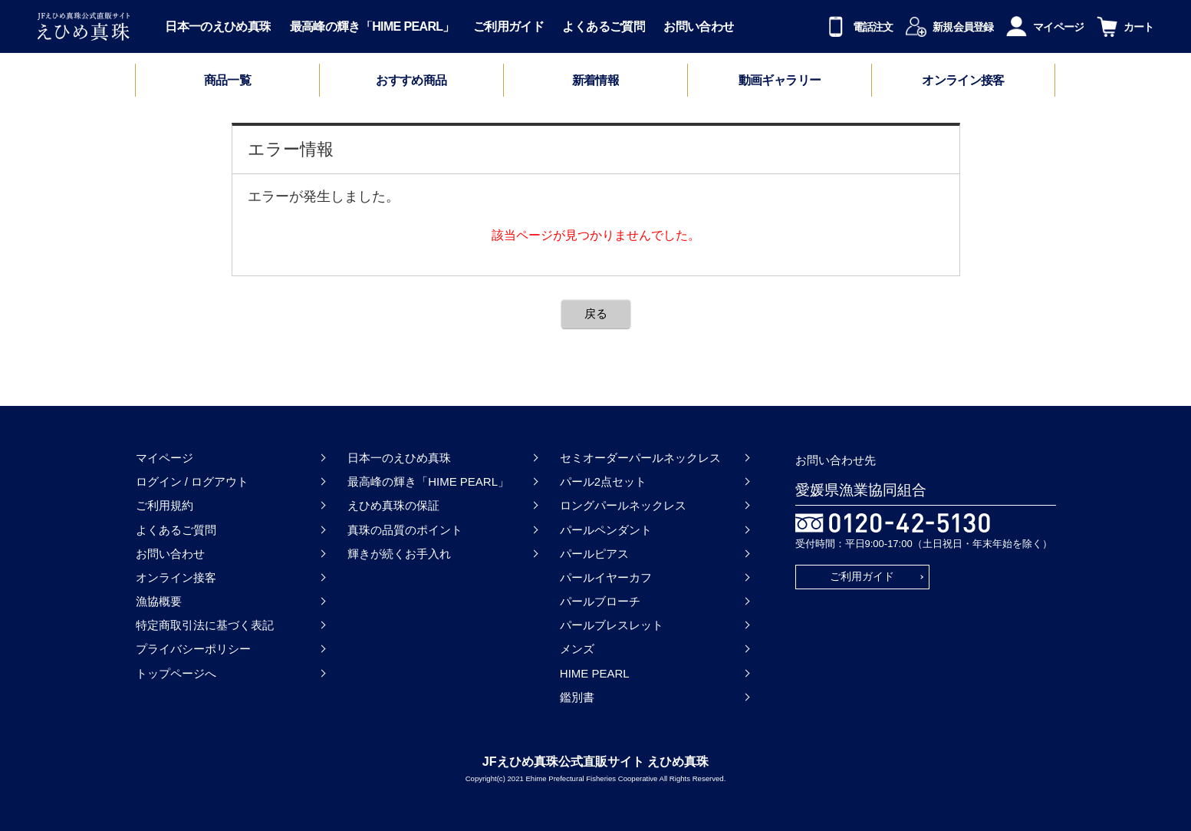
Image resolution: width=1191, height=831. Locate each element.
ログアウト (219, 481)
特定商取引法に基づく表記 (205, 625)
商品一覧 (227, 80)
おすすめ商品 (411, 80)
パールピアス (594, 553)
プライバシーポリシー (193, 649)
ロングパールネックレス (623, 505)
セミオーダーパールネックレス (640, 457)
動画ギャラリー (780, 80)
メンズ (577, 649)
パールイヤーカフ (606, 577)
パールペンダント (606, 530)
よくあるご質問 (603, 27)
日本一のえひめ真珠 (218, 27)
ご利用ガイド (508, 27)
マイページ (164, 457)
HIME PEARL (595, 673)
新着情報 (595, 80)
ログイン (159, 481)
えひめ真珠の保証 (393, 505)
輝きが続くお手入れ (399, 553)
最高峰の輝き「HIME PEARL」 (372, 27)
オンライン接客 (963, 80)
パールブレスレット (611, 625)
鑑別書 (577, 697)
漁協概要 (159, 601)
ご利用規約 (164, 505)
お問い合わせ (698, 27)
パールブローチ (600, 601)
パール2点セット (603, 481)
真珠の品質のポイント (404, 530)
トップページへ (176, 673)
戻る (595, 313)
